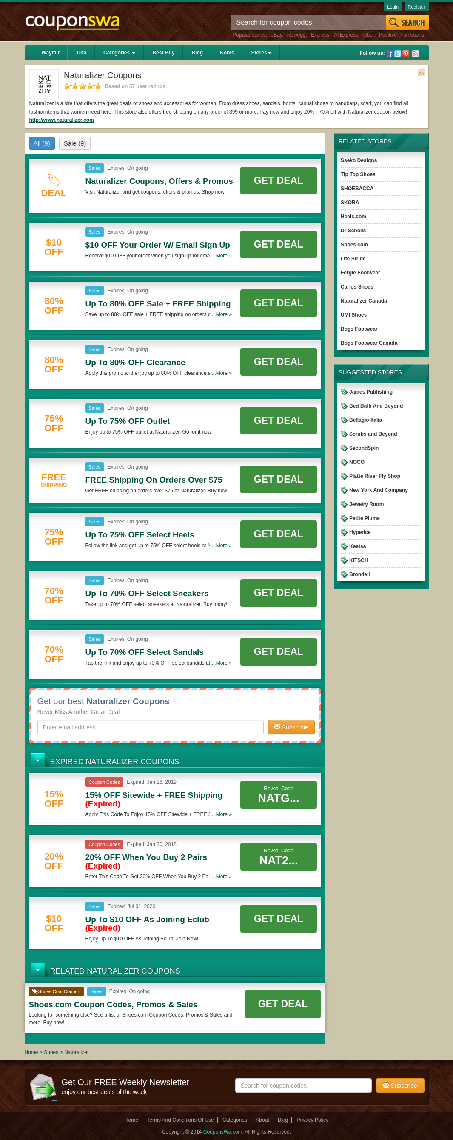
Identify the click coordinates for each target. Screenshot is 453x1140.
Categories (119, 53)
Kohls (227, 53)
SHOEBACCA (357, 188)
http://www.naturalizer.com (61, 120)
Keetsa (357, 546)
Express (320, 35)
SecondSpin (364, 448)
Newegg (296, 35)
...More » (222, 256)
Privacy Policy (312, 1120)
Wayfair (51, 53)
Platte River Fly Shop (374, 476)
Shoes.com (354, 245)
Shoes (51, 1052)
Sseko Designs (359, 160)
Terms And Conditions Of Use (180, 1120)
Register (416, 6)
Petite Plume (364, 518)
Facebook (389, 53)
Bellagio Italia (365, 420)
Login (393, 6)
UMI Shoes (354, 315)
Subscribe (291, 727)
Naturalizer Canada (364, 301)
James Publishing (371, 392)
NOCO (357, 462)
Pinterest (405, 53)
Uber (368, 35)
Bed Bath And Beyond (376, 406)
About (262, 1120)
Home (31, 1052)
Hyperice (360, 532)
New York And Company (378, 490)
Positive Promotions (401, 35)
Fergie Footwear (360, 273)
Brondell (359, 574)
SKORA (350, 203)
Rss (415, 53)
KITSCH (358, 560)
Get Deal (278, 180)
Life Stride (353, 259)
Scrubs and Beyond (373, 434)
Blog (197, 53)
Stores (261, 53)
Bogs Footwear (359, 329)
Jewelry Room (366, 504)
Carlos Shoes (357, 287)
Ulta (81, 53)
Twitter (397, 53)
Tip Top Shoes (358, 174)
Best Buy (163, 53)
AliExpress (346, 35)
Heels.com (353, 217)
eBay (276, 35)
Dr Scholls (353, 231)
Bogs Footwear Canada (369, 343)
